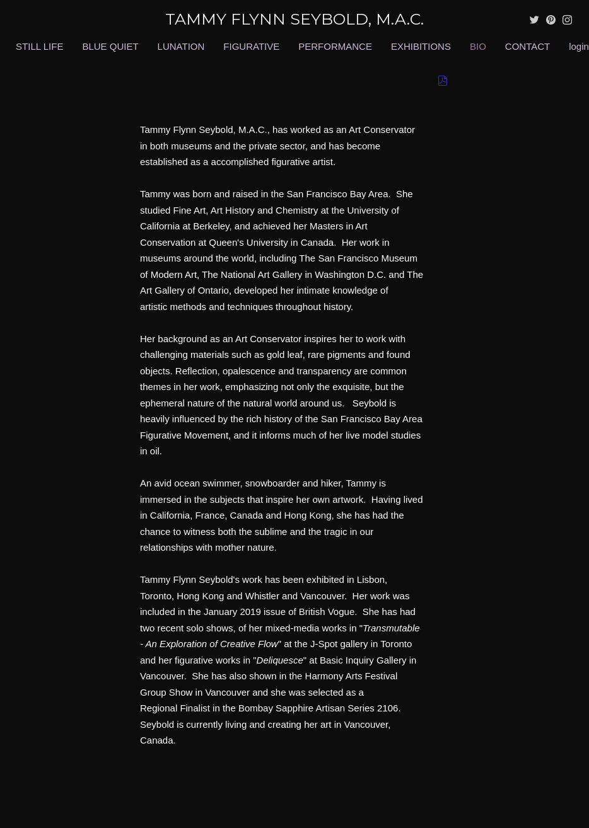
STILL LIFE (39, 46)
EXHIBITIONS (421, 46)
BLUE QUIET (110, 46)
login (579, 46)
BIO (478, 46)
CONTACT (527, 46)
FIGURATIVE (251, 46)
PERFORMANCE (335, 46)
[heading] (294, 19)
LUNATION (181, 46)
